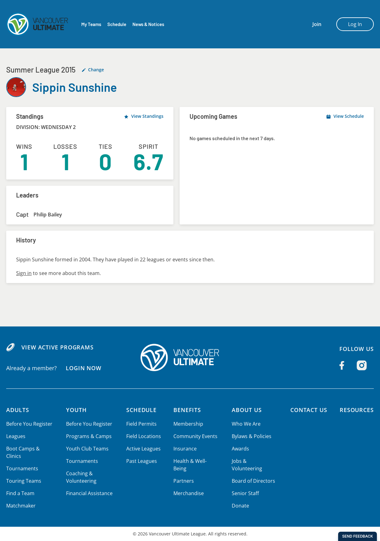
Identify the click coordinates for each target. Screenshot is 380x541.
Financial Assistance (89, 493)
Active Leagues (143, 448)
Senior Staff (244, 485)
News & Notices (149, 24)
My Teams (91, 24)
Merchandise (187, 485)
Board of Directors (252, 473)
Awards (239, 448)
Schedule (116, 24)
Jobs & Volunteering (253, 461)
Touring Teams (23, 480)
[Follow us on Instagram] (362, 365)
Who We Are (245, 423)
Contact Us (308, 410)
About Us (246, 410)
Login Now (83, 368)
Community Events (194, 436)
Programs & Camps (88, 436)
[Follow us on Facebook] (341, 365)
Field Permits (141, 423)
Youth (76, 410)
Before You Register (29, 423)
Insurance (183, 448)
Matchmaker (20, 505)
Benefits (186, 410)
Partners (182, 473)
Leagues (15, 436)
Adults (17, 410)
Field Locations (143, 436)
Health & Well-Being (195, 461)
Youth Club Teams (87, 448)
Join (316, 24)
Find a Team (20, 493)
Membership (187, 423)
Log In (355, 24)
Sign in (23, 273)
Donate (239, 498)
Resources (356, 410)
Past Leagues (141, 461)
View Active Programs (57, 347)
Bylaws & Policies (250, 436)
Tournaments (21, 468)
